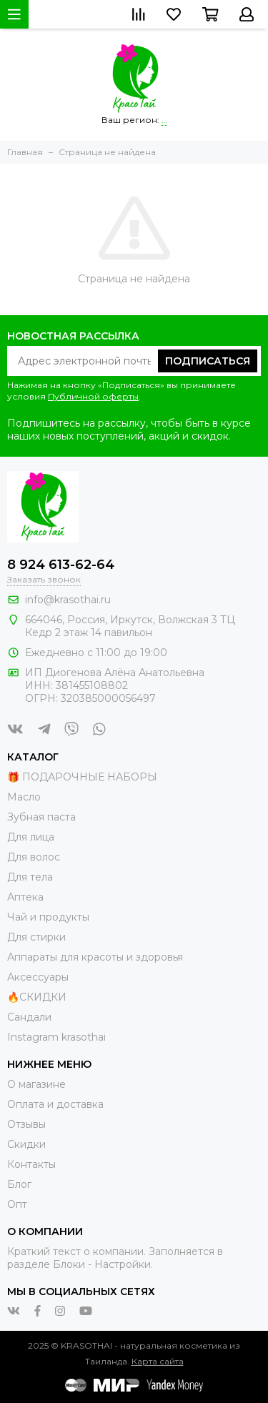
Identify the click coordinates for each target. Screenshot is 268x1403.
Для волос (33, 857)
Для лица (30, 837)
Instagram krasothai (56, 1037)
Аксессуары (38, 977)
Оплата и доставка (55, 1104)
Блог (19, 1184)
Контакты (31, 1164)
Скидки (26, 1144)
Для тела (30, 877)
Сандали (29, 1017)
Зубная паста (41, 816)
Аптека (25, 897)
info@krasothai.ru (68, 599)
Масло (24, 796)
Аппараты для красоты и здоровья (95, 957)
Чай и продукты (48, 917)
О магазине (36, 1084)
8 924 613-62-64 (60, 564)
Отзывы (26, 1124)
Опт (17, 1204)
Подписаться (207, 361)
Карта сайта (157, 1361)
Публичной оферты (93, 396)
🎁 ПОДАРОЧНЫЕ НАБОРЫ (82, 776)
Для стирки (36, 937)
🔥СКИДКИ (36, 997)
